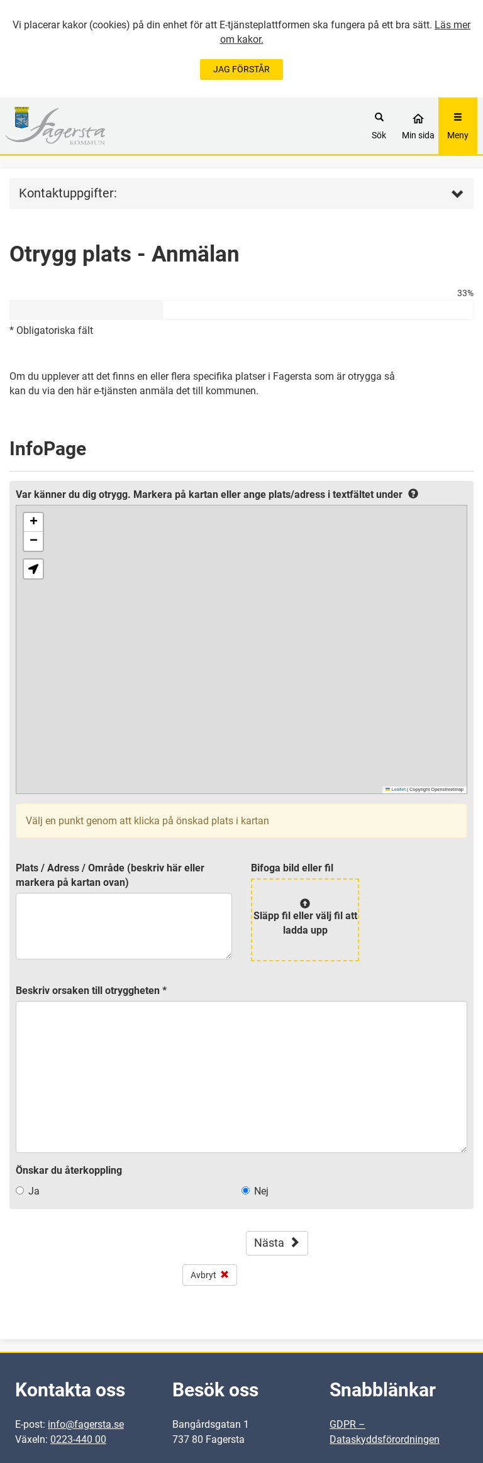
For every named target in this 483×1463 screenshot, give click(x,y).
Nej (261, 1191)
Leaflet (396, 789)
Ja (34, 1191)
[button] (33, 522)
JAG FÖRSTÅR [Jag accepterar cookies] (241, 69)
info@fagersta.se (86, 1424)
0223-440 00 (78, 1439)
